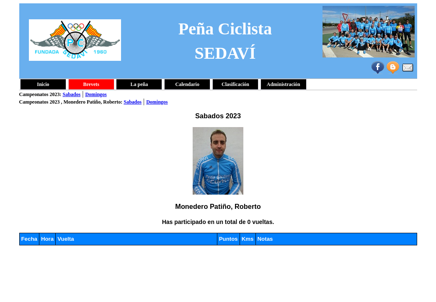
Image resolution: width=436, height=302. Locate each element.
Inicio (43, 84)
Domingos (95, 94)
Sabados (72, 94)
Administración (283, 84)
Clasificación (235, 84)
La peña (139, 84)
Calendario (187, 84)
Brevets (91, 84)
